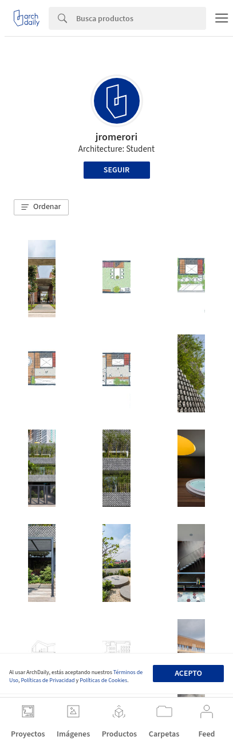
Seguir (116, 170)
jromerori (116, 137)
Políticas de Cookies (103, 680)
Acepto (188, 673)
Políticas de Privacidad (47, 680)
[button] (41, 207)
